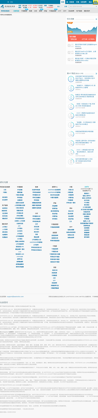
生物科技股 (20, 223)
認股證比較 (55, 238)
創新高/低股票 (20, 203)
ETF (20, 226)
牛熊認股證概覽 (54, 227)
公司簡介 (5, 227)
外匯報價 (71, 192)
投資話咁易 (87, 212)
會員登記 (5, 208)
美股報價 (55, 273)
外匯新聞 (71, 195)
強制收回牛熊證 (54, 262)
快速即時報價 (36, 190)
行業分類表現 (20, 208)
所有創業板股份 (19, 218)
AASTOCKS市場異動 (36, 242)
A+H (19, 251)
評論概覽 (54, 206)
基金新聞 (71, 216)
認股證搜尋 (55, 235)
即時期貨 (19, 197)
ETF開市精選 (87, 207)
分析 (55, 278)
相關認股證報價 (36, 203)
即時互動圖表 (36, 197)
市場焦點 (86, 218)
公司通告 (19, 228)
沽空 (36, 224)
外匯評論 (54, 216)
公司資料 (36, 245)
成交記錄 (36, 226)
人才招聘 (5, 229)
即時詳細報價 (36, 192)
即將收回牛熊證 (54, 256)
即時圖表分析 (36, 195)
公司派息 (19, 233)
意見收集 (5, 216)
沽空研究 (19, 231)
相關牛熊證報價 (36, 205)
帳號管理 (5, 210)
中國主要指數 (20, 195)
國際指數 (19, 192)
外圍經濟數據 (55, 288)
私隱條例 (5, 237)
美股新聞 (55, 283)
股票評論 (54, 208)
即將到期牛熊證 (54, 259)
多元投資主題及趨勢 (87, 209)
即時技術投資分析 (36, 247)
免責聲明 (5, 234)
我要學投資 (87, 225)
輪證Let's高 (86, 221)
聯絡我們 (5, 218)
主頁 (5, 190)
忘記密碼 (5, 213)
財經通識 (86, 228)
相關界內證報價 (36, 208)
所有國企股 (20, 213)
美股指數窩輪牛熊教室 (86, 223)
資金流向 (36, 232)
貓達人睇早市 (87, 196)
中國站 (5, 192)
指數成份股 (20, 210)
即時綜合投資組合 (36, 250)
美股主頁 (54, 270)
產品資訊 (5, 197)
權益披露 (36, 237)
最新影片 (86, 193)
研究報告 (54, 219)
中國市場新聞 (54, 197)
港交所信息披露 (54, 195)
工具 (71, 221)
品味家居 (86, 230)
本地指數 (19, 190)
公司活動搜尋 (20, 244)
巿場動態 (71, 200)
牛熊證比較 (55, 251)
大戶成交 (36, 229)
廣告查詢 (5, 232)
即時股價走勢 (36, 221)
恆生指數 (70, 19)
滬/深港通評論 (55, 211)
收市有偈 (86, 200)
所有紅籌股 (20, 215)
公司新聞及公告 (36, 239)
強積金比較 (71, 235)
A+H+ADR (20, 256)
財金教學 (5, 200)
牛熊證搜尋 (55, 249)
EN (11, 2)
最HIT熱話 (75, 73)
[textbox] (83, 6)
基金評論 (54, 213)
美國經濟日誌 (55, 285)
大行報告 (19, 239)
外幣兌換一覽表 (70, 203)
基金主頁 (71, 211)
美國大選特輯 (87, 214)
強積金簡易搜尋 (70, 232)
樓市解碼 (86, 237)
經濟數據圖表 (20, 264)
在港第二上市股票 (20, 221)
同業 (36, 234)
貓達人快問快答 (86, 198)
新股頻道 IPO (20, 246)
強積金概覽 (71, 229)
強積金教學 (71, 237)
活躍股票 (19, 200)
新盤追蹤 (86, 235)
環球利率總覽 (20, 267)
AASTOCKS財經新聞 (55, 190)
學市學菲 (86, 205)
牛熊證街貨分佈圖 (55, 254)
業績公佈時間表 (19, 241)
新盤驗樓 (86, 232)
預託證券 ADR (20, 254)
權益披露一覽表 (19, 249)
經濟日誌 (19, 259)
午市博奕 (86, 202)
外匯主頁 (71, 190)
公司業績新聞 (20, 236)
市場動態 (55, 275)
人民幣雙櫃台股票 (20, 205)
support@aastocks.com (15, 296)
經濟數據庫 (20, 261)
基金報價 (71, 213)
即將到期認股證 (54, 240)
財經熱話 (86, 216)
